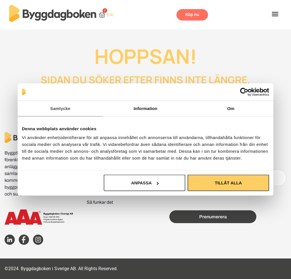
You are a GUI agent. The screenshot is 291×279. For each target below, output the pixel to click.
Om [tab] (230, 108)
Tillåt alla (228, 182)
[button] (275, 15)
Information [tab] (145, 108)
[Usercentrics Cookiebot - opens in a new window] (244, 91)
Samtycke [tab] (60, 108)
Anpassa (144, 182)
